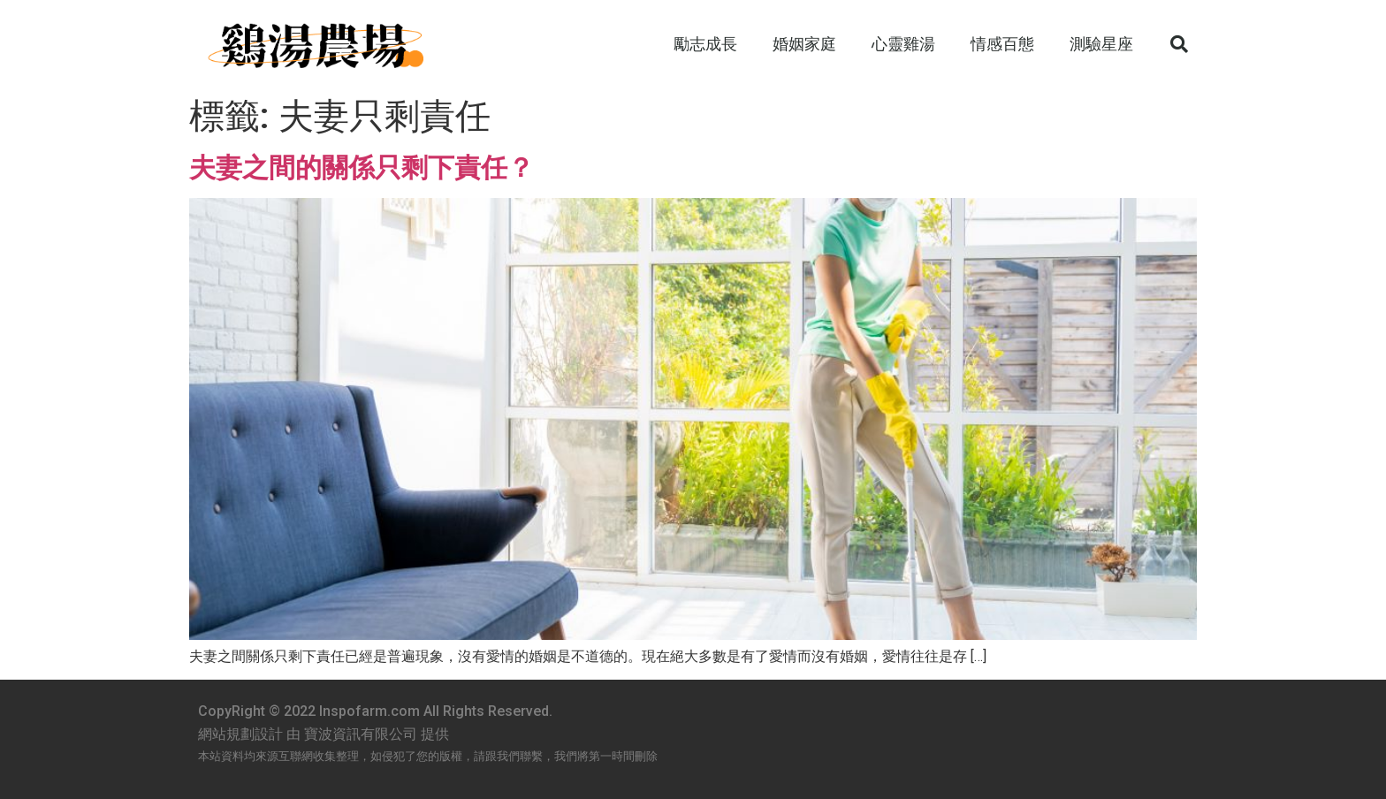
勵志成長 (705, 43)
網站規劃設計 (240, 734)
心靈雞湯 (903, 43)
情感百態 (1002, 43)
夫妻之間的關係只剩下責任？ (361, 167)
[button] (1179, 44)
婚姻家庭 (804, 43)
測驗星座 (1101, 43)
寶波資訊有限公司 (360, 734)
